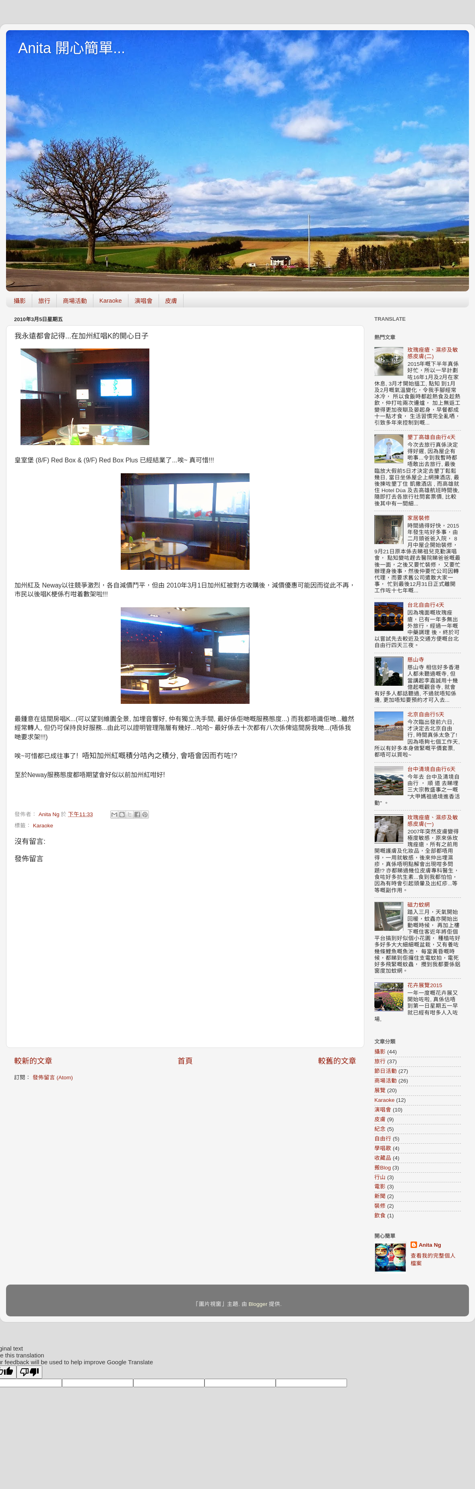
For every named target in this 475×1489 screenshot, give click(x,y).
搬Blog (382, 1168)
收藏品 (382, 1158)
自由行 (382, 1139)
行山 (380, 1177)
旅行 (44, 300)
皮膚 (171, 300)
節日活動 (385, 1071)
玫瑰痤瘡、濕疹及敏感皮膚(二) (432, 353)
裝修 (380, 1206)
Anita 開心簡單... (71, 48)
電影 (380, 1187)
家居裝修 (418, 518)
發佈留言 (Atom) (53, 1077)
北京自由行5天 (425, 715)
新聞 (380, 1196)
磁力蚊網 (418, 905)
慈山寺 (415, 660)
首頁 (185, 1061)
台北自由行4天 (425, 605)
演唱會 (143, 300)
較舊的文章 (337, 1061)
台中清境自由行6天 (431, 769)
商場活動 (75, 300)
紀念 (380, 1129)
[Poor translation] (29, 1372)
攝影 (20, 300)
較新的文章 (33, 1061)
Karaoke (110, 300)
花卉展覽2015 (424, 985)
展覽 (380, 1090)
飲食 (380, 1216)
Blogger (258, 1304)
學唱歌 (382, 1148)
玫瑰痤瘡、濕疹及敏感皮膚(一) (432, 821)
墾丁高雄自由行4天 (431, 437)
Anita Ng (430, 1245)
